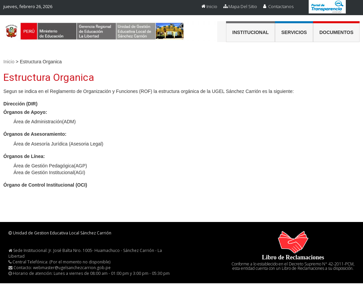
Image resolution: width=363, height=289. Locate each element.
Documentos (336, 32)
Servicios (294, 32)
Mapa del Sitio (242, 6)
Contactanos (281, 6)
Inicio (211, 6)
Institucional (250, 32)
